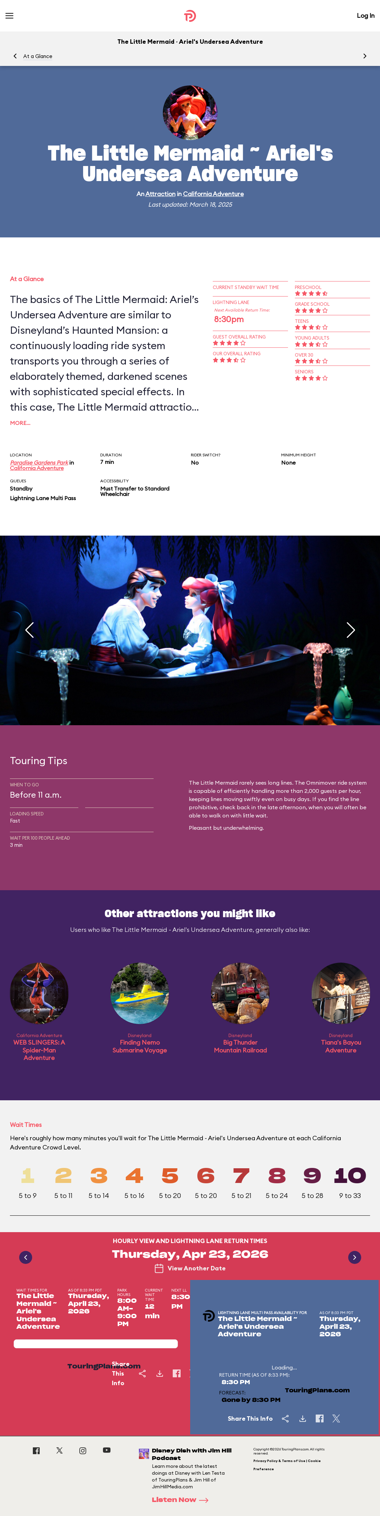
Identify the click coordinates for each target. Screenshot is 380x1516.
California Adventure (213, 194)
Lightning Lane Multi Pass (43, 498)
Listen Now (182, 1500)
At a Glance (37, 56)
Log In (366, 15)
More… (20, 422)
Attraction (160, 194)
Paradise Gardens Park (39, 462)
